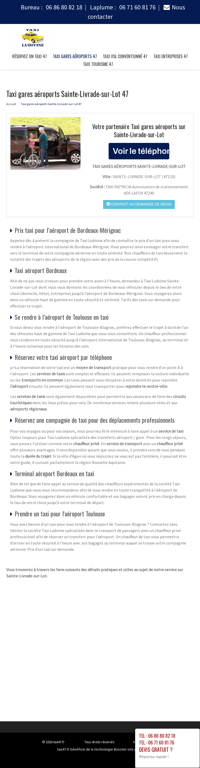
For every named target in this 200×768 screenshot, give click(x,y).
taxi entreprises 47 (170, 56)
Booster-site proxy (128, 749)
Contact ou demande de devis (139, 204)
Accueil (11, 104)
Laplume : (123, 7)
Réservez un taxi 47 (29, 56)
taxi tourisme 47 (98, 64)
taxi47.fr (59, 742)
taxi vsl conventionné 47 (125, 56)
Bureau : (51, 7)
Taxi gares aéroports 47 (75, 56)
